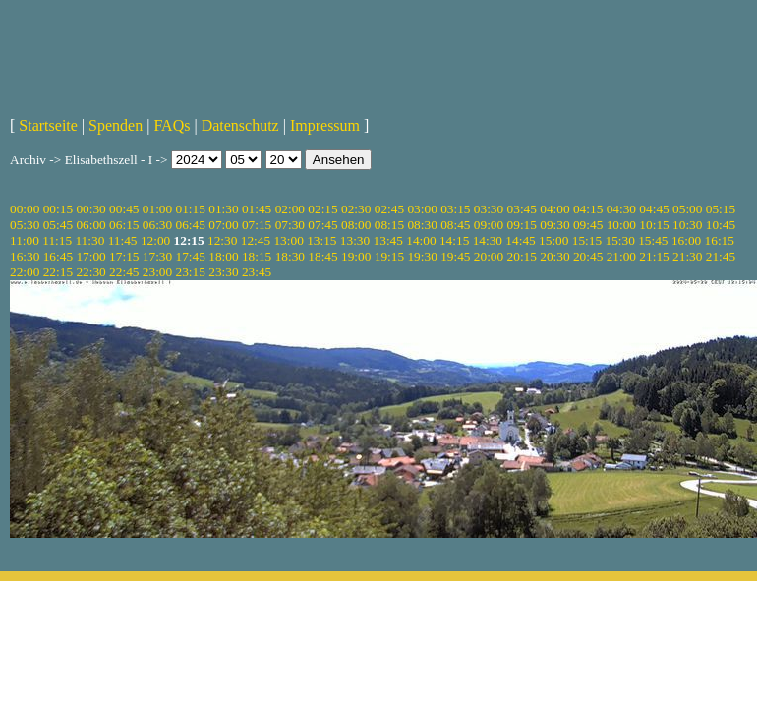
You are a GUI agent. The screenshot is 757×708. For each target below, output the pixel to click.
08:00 (356, 224)
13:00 (288, 240)
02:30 (356, 209)
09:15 (522, 224)
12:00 (155, 240)
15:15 (587, 240)
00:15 (58, 209)
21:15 (654, 256)
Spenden (115, 125)
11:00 (24, 240)
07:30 (290, 224)
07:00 (223, 224)
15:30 (619, 240)
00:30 (90, 209)
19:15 (389, 256)
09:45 (588, 224)
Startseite (48, 125)
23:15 (190, 272)
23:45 (256, 272)
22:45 (124, 272)
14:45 (520, 240)
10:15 (654, 224)
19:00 (356, 256)
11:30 (89, 240)
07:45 (322, 224)
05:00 (687, 209)
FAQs (171, 125)
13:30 (355, 240)
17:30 (157, 256)
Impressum (325, 125)
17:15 (124, 256)
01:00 (157, 209)
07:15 (256, 224)
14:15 (454, 240)
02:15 (322, 209)
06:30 (157, 224)
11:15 (57, 240)
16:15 (719, 240)
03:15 (455, 209)
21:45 (720, 256)
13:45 (388, 240)
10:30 (687, 224)
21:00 (621, 256)
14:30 (487, 240)
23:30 (223, 272)
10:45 (720, 224)
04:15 (588, 209)
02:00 (290, 209)
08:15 (389, 224)
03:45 (522, 209)
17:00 (90, 256)
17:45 (190, 256)
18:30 (290, 256)
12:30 (222, 240)
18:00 (223, 256)
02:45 (389, 209)
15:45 (653, 240)
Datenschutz (240, 125)
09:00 (488, 224)
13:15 (321, 240)
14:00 (421, 240)
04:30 (621, 209)
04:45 (654, 209)
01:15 (190, 209)
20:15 (522, 256)
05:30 (24, 224)
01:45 (256, 209)
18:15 (256, 256)
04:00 (554, 209)
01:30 (223, 209)
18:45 (322, 256)
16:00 (686, 240)
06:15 (124, 224)
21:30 (687, 256)
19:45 (455, 256)
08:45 (455, 224)
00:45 (124, 209)
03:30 (488, 209)
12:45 (255, 240)
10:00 (621, 224)
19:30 (422, 256)
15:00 (553, 240)
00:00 (24, 209)
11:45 (123, 240)
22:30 (90, 272)
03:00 (422, 209)
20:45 (588, 256)
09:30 (554, 224)
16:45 (58, 256)
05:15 (720, 209)
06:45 (190, 224)
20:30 (554, 256)
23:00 (157, 272)
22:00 (24, 272)
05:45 (58, 224)
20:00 (488, 256)
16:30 (24, 256)
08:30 (422, 224)
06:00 (90, 224)
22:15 (58, 272)
